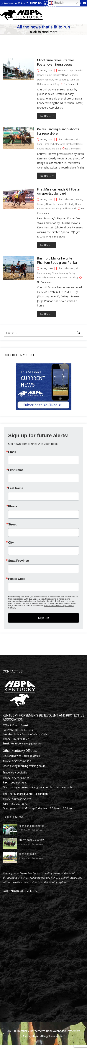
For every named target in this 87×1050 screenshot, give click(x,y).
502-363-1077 (20, 739)
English (56, 3)
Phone (12, 506)
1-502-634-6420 (21, 761)
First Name (16, 470)
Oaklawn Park (69, 208)
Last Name (15, 488)
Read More (45, 115)
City (11, 542)
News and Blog (51, 84)
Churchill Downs (66, 139)
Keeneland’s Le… (28, 853)
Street (12, 524)
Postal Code (16, 578)
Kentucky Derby (67, 273)
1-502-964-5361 (21, 778)
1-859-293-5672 (21, 799)
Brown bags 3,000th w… (32, 839)
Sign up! (43, 617)
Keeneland (58, 204)
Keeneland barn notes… (32, 825)
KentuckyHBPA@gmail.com (27, 743)
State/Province (18, 560)
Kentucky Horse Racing (56, 79)
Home (48, 75)
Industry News (60, 75)
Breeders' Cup (65, 70)
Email (12, 452)
